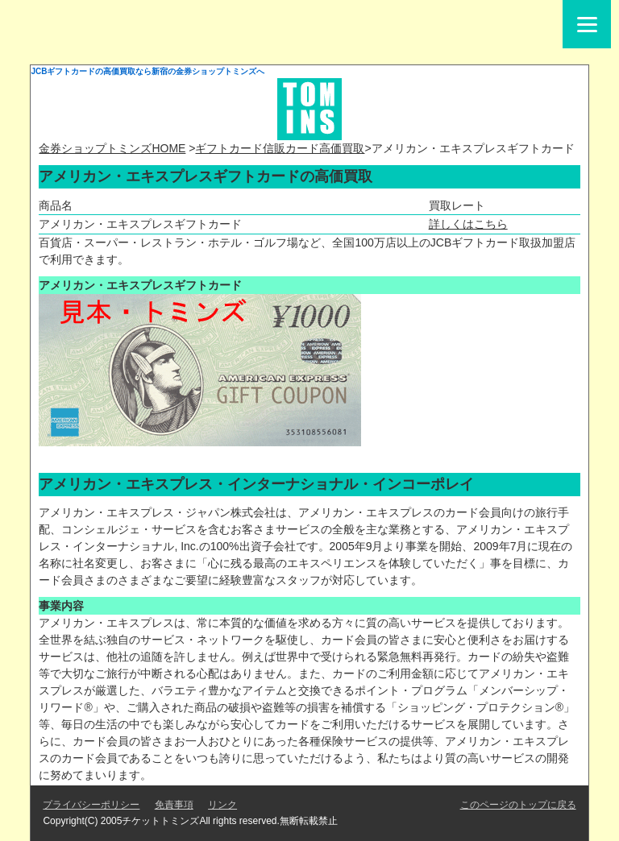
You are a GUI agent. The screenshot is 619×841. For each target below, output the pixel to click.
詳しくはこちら (468, 224)
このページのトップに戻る (518, 804)
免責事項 (174, 804)
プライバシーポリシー (91, 804)
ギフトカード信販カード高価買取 (279, 148)
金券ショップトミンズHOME (112, 148)
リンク (222, 804)
